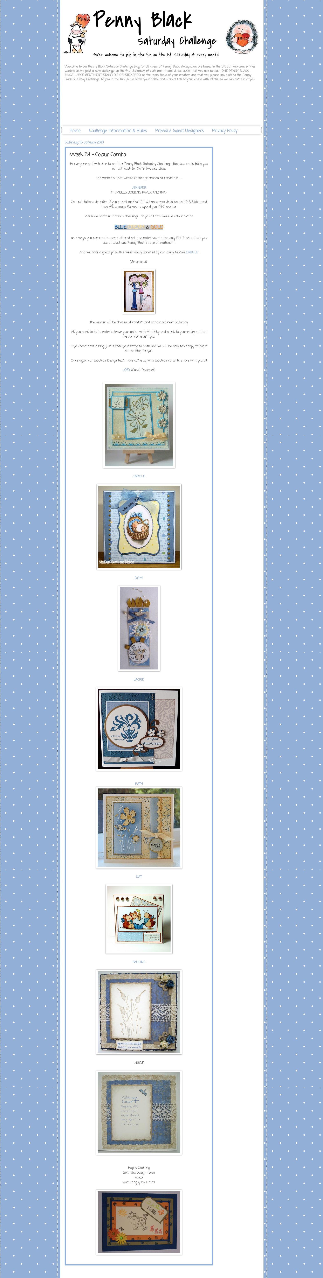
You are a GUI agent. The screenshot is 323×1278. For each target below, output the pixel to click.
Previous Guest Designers (179, 131)
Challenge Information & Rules (118, 131)
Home (75, 131)
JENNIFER (139, 187)
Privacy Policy (224, 131)
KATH (139, 784)
